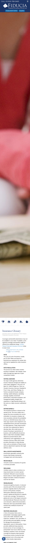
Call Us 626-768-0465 (10, 1)
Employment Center (11, 11)
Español (22, 11)
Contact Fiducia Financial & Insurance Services (13, 345)
